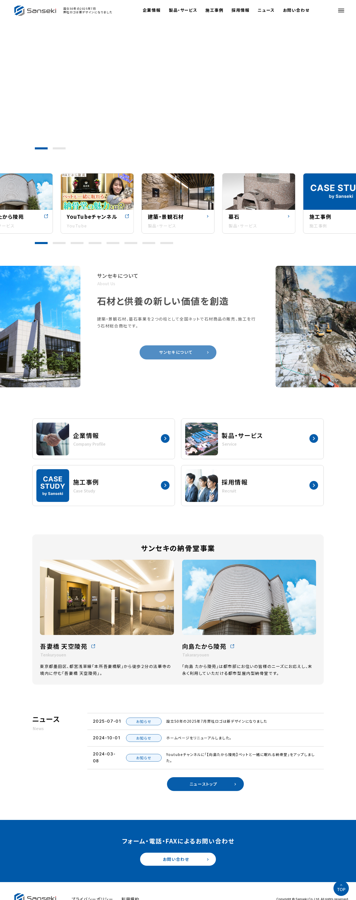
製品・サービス (183, 10)
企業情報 (152, 10)
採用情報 (241, 10)
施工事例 (215, 10)
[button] (41, 148)
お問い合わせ (296, 10)
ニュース (266, 10)
